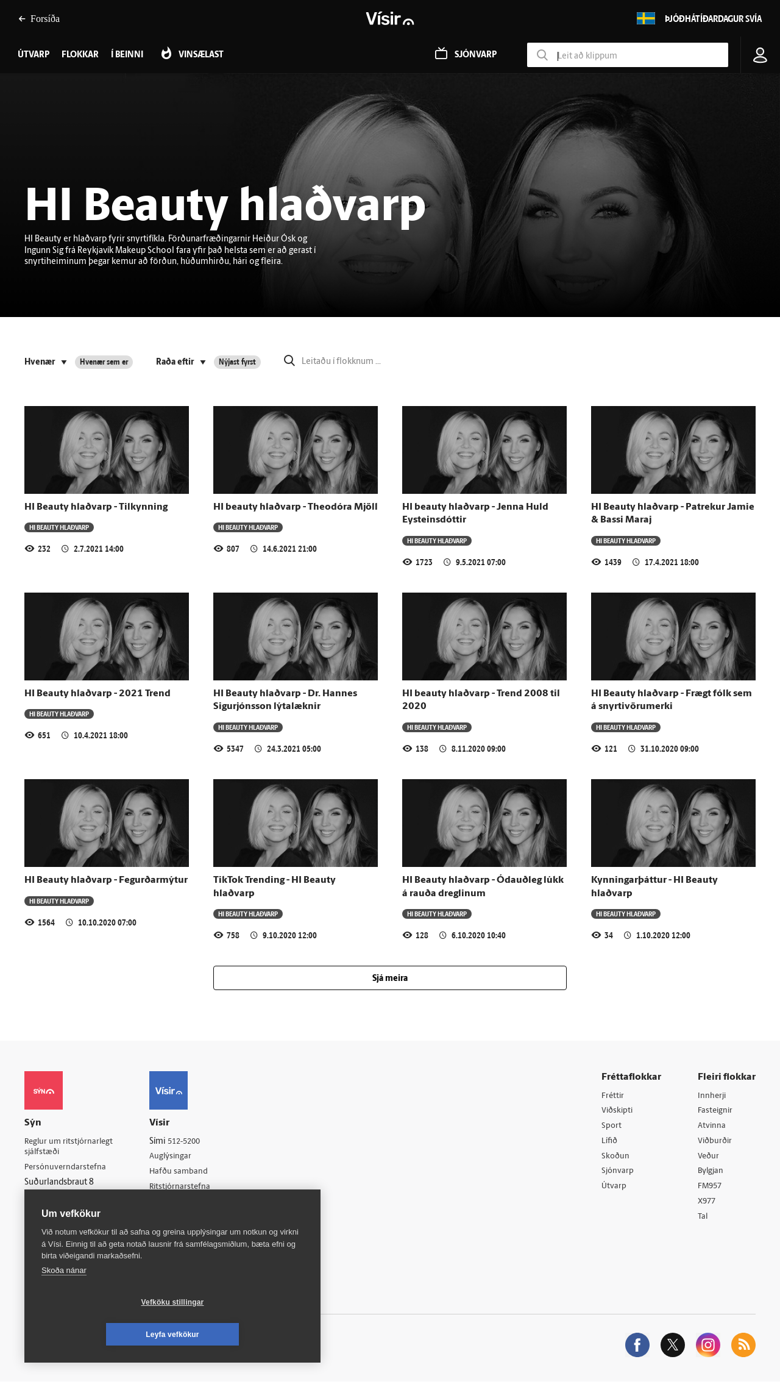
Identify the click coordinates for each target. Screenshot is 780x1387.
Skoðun (616, 1158)
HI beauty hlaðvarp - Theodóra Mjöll (295, 507)
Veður (709, 1158)
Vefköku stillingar (100, 1334)
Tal (703, 1220)
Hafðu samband (185, 1172)
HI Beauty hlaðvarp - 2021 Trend (97, 694)
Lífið (610, 1142)
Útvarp (613, 1189)
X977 (708, 1205)
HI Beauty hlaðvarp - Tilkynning (96, 507)
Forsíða (39, 18)
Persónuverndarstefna (66, 1168)
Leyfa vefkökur (245, 1334)
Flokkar (80, 55)
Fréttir (613, 1095)
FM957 (711, 1189)
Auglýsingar (177, 1156)
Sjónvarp (618, 1173)
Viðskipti (618, 1111)
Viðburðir (716, 1142)
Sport (611, 1127)
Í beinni (127, 55)
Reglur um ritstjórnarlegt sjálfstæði (71, 1147)
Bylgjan (712, 1173)
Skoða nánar (64, 1302)
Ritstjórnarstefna (187, 1188)
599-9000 (61, 1214)
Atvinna (712, 1127)
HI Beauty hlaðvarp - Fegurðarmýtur (106, 880)
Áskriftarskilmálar (188, 1203)
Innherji (713, 1095)
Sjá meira (390, 978)
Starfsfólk (173, 1219)
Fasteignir (716, 1111)
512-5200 (191, 1141)
